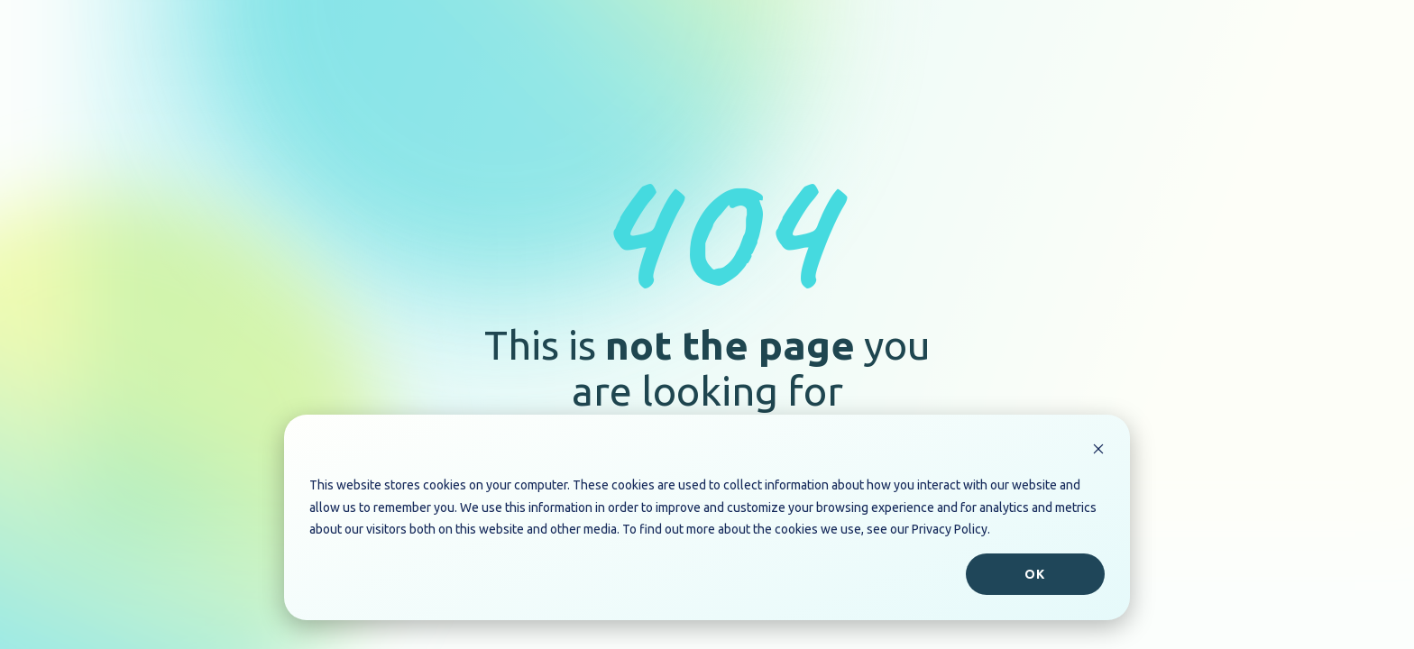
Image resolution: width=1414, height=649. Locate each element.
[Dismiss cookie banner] (1098, 451)
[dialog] (707, 517)
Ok (1034, 574)
